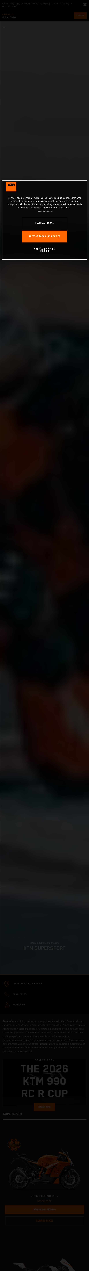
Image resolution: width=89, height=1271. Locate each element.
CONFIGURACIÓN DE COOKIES (44, 250)
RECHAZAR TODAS (44, 223)
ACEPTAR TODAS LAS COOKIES (44, 236)
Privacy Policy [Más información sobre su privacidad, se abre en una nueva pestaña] (41, 211)
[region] (44, 220)
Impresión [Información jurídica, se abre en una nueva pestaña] (49, 211)
